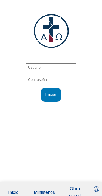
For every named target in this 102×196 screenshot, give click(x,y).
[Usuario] (96, 189)
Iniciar (51, 94)
